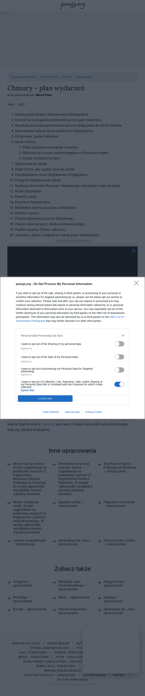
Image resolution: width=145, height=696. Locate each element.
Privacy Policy (94, 411)
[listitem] (72, 336)
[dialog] (72, 348)
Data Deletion (51, 411)
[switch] (119, 343)
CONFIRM (45, 398)
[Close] (137, 284)
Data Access (72, 411)
